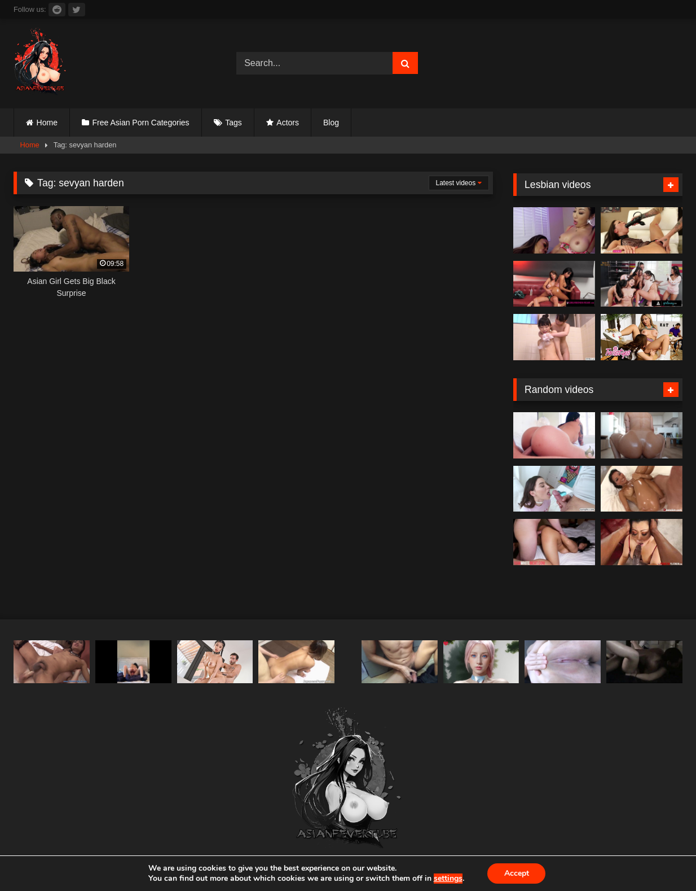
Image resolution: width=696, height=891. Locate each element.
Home (47, 122)
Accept (516, 873)
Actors (287, 122)
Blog (331, 122)
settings (447, 878)
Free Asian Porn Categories (141, 122)
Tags (233, 122)
